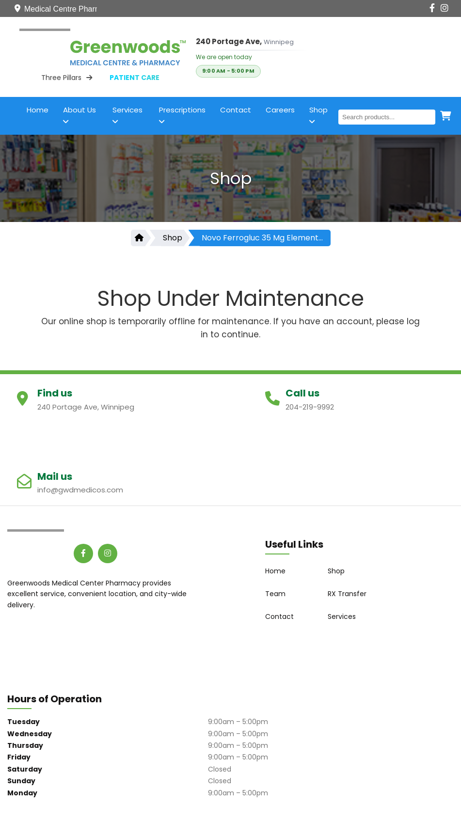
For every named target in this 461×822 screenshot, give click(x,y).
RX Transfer (347, 594)
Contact (235, 110)
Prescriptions (182, 115)
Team (275, 594)
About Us (79, 115)
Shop (318, 115)
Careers (280, 110)
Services (127, 115)
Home (37, 110)
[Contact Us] (369, 8)
